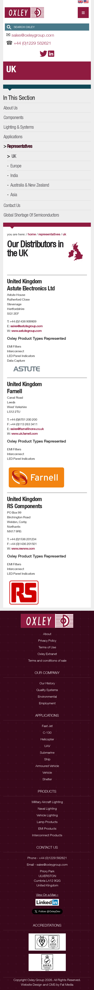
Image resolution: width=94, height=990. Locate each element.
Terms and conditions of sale (47, 660)
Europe (15, 165)
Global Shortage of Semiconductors (31, 215)
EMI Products (47, 828)
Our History (47, 683)
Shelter (47, 779)
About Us (10, 107)
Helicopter (47, 739)
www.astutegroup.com (26, 330)
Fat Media (66, 984)
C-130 (47, 732)
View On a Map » (47, 894)
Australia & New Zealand (29, 185)
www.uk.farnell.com (24, 433)
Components (13, 117)
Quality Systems (47, 690)
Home (32, 234)
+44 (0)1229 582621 (32, 43)
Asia (13, 194)
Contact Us (12, 205)
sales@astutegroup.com (26, 326)
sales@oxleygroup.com (33, 35)
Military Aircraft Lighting (47, 802)
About (47, 634)
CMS (52, 984)
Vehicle (47, 772)
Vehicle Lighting (47, 815)
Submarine (47, 752)
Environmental (47, 696)
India (14, 175)
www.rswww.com (23, 548)
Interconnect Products (47, 835)
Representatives (19, 146)
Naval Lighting (47, 808)
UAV (47, 746)
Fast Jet (47, 726)
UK (14, 156)
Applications (13, 136)
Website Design (31, 984)
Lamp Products (47, 822)
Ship (47, 759)
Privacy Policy (47, 640)
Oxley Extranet (47, 654)
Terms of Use (47, 647)
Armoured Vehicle (47, 766)
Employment (47, 703)
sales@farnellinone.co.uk (26, 429)
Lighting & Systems (19, 127)
